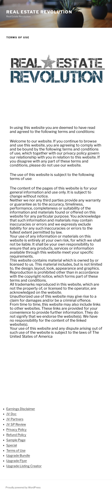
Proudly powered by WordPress (23, 487)
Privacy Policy (16, 429)
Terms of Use (15, 450)
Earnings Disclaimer (20, 409)
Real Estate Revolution (39, 11)
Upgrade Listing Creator (24, 466)
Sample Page (15, 440)
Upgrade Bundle (18, 455)
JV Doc (11, 414)
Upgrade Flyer (16, 461)
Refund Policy (16, 435)
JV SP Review (16, 424)
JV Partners (14, 419)
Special (11, 445)
